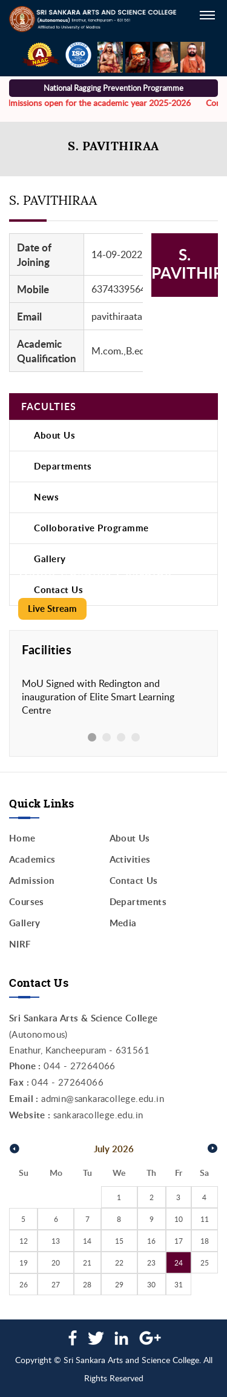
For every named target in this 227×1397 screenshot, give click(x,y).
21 (87, 1262)
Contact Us (134, 880)
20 (55, 1262)
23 (151, 1262)
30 (151, 1284)
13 (55, 1241)
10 (178, 1219)
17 (178, 1241)
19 (23, 1262)
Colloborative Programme (91, 528)
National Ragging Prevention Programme (113, 87)
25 (204, 1262)
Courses (26, 901)
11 (204, 1219)
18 (204, 1241)
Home (22, 838)
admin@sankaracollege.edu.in (102, 1098)
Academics (32, 859)
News (46, 497)
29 (119, 1284)
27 (55, 1284)
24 (178, 1262)
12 (23, 1241)
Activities (130, 859)
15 (119, 1241)
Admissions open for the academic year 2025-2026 (97, 102)
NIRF (20, 944)
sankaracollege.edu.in (98, 1115)
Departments (63, 466)
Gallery (50, 558)
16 (151, 1241)
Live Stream (52, 608)
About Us (54, 435)
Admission (31, 880)
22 (119, 1262)
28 (87, 1284)
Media (123, 923)
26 (23, 1284)
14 (87, 1241)
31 (178, 1284)
